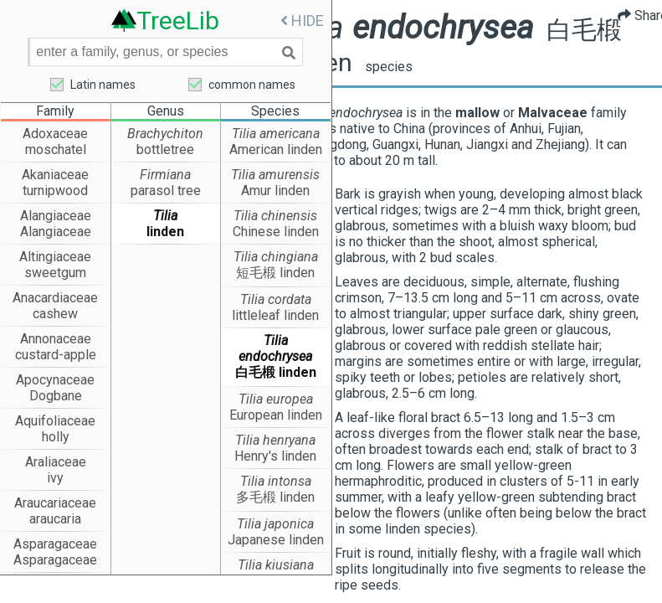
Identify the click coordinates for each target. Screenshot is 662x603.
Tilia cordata (275, 300)
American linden (275, 150)
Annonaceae (55, 340)
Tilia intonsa (275, 482)
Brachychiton (165, 134)
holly (55, 438)
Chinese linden (276, 232)
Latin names (103, 84)
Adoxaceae (55, 134)
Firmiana (165, 175)
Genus (165, 112)
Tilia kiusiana (276, 566)
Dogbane (55, 397)
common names (251, 84)
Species (275, 112)
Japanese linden (276, 541)
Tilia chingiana (275, 257)
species (475, 68)
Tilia (165, 216)
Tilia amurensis (275, 175)
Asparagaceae (55, 545)
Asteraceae (55, 586)
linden (165, 232)
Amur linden (275, 191)
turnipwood (55, 191)
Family (55, 112)
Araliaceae (55, 463)
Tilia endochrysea (275, 349)
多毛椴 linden (275, 498)
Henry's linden (275, 457)
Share (630, 15)
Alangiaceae (55, 216)
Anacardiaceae (55, 299)
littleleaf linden (275, 316)
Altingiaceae (55, 257)
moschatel (55, 150)
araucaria (55, 520)
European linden (275, 416)
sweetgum (55, 273)
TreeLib (177, 20)
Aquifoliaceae (55, 422)
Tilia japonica (275, 525)
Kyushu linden (275, 582)
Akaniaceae (55, 175)
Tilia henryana (275, 441)
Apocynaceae (55, 381)
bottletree (165, 150)
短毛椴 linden (275, 273)
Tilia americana (276, 134)
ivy (55, 479)
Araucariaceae (55, 504)
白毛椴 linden (275, 373)
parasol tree (166, 191)
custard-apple (55, 355)
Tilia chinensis (275, 216)
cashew (55, 314)
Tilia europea (276, 400)
